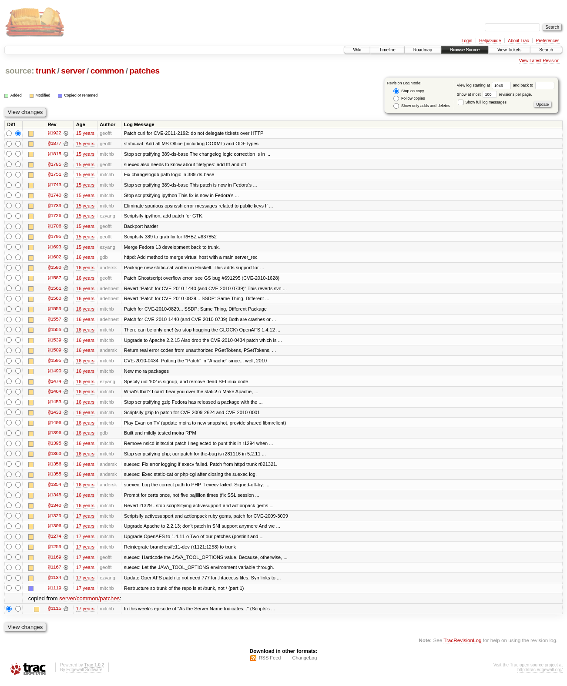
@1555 (54, 331)
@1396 (54, 435)
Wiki (357, 49)
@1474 (54, 383)
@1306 (54, 529)
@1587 (54, 279)
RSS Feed (270, 662)
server (73, 70)
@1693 (54, 247)
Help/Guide (490, 40)
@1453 (54, 404)
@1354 (54, 488)
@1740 (54, 195)
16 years (85, 258)
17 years (85, 519)
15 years (85, 133)
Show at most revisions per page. (494, 94)
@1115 (54, 613)
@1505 (54, 362)
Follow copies (409, 98)
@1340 (54, 508)
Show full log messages (482, 102)
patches (144, 70)
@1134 (54, 582)
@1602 (54, 258)
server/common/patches (89, 603)
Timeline (387, 49)
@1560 (54, 300)
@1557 (54, 321)
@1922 (54, 133)
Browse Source (465, 49)
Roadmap (422, 49)
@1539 (54, 341)
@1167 (54, 571)
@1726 (54, 216)
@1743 (54, 185)
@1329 (54, 519)
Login (467, 40)
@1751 (54, 174)
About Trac (518, 40)
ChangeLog (304, 662)
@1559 (54, 310)
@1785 (54, 164)
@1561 (54, 289)
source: (19, 70)
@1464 (54, 394)
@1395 (54, 446)
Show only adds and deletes (421, 106)
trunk (46, 70)
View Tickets (509, 49)
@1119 (54, 592)
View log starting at (485, 85)
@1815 (54, 154)
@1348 (54, 498)
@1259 (54, 550)
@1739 (54, 206)
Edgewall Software (84, 674)
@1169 (54, 561)
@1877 (54, 143)
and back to (533, 85)
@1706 (54, 227)
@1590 (54, 268)
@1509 (54, 352)
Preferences (548, 40)
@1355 (54, 477)
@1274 (54, 540)
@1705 (54, 237)
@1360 (54, 456)
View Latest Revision (539, 60)
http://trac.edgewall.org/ (540, 674)
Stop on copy (408, 91)
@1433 (54, 415)
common (107, 70)
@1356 (54, 467)
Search (546, 49)
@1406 (54, 425)
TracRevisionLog (462, 645)
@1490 (54, 373)
